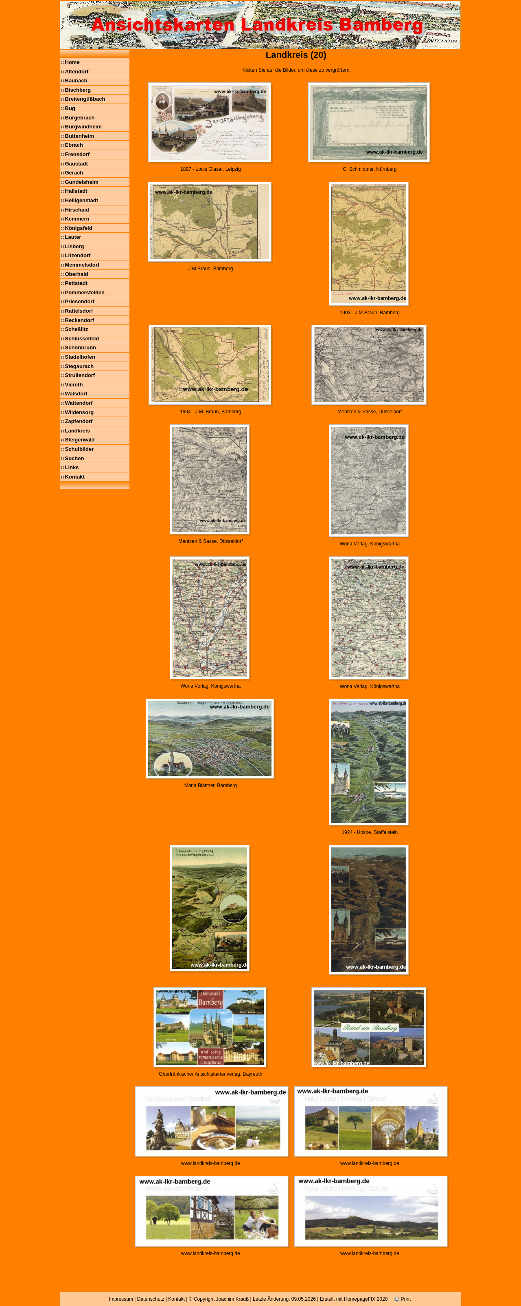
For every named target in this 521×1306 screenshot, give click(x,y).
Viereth (74, 385)
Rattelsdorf (79, 311)
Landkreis (77, 431)
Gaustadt (76, 164)
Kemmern (77, 219)
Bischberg (78, 90)
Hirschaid (77, 210)
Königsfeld (78, 228)
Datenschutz (150, 1299)
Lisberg (74, 246)
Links (72, 467)
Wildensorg (79, 412)
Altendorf (77, 71)
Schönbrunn (80, 347)
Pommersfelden (85, 292)
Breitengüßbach (85, 99)
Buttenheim (79, 136)
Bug (70, 108)
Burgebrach (80, 118)
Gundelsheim (82, 182)
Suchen (74, 458)
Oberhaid (76, 274)
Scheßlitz (76, 329)
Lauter (73, 237)
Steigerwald (80, 440)
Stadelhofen (80, 357)
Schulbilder (79, 449)
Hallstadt (76, 191)
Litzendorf (78, 255)
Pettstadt (76, 283)
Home (72, 62)
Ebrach (74, 145)
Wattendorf (79, 403)
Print (402, 1299)
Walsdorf (76, 393)
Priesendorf (79, 301)
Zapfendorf (79, 421)
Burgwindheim (83, 127)
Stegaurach (79, 366)
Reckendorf (79, 320)
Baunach (76, 80)
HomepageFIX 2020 (365, 1299)
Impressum (121, 1299)
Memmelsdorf (82, 265)
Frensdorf (77, 154)
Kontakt (75, 477)
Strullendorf (80, 375)
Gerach (74, 173)
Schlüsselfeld (82, 338)
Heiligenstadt (82, 200)
